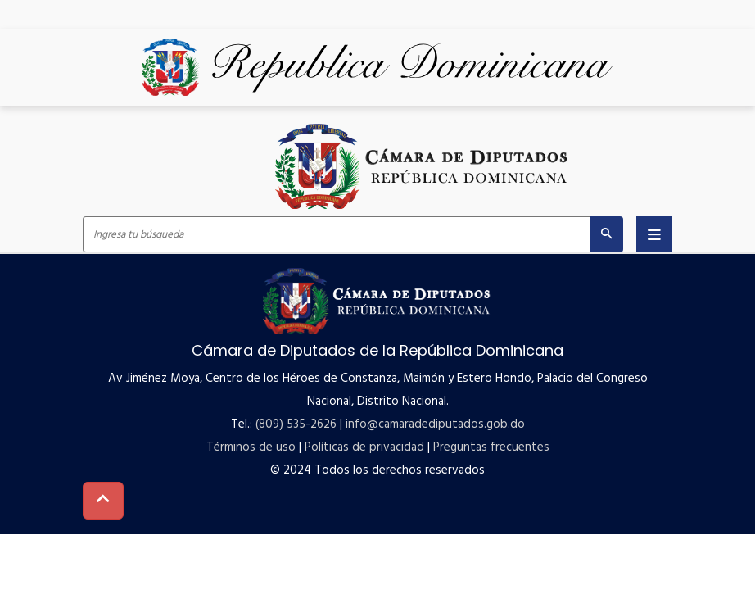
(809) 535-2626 (296, 424)
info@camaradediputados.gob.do (435, 424)
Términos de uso (251, 447)
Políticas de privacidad (364, 447)
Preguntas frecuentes (491, 447)
